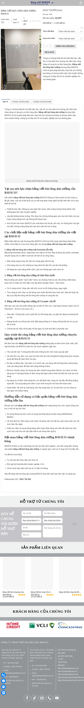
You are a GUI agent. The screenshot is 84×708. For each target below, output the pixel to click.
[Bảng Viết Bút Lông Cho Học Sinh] (42, 573)
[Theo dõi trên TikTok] (34, 698)
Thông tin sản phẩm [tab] (42, 102)
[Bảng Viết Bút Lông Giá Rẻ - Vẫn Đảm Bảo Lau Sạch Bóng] (70, 573)
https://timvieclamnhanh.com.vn (71, 680)
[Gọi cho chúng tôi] (49, 698)
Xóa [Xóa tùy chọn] (81, 27)
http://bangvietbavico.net (68, 674)
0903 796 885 (25, 479)
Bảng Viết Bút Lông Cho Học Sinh (41, 592)
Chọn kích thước (49, 38)
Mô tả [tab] (5, 102)
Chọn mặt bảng (48, 31)
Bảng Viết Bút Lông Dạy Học (13, 592)
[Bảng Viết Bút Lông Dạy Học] (14, 573)
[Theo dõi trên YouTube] (57, 698)
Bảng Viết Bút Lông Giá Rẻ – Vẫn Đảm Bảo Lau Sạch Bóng (70, 592)
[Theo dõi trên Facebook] (27, 698)
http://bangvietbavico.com (68, 668)
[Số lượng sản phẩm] (47, 46)
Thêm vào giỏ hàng (65, 46)
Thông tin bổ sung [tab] (20, 102)
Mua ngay (49, 52)
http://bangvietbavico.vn (67, 671)
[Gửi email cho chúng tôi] (42, 698)
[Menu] (3, 3)
